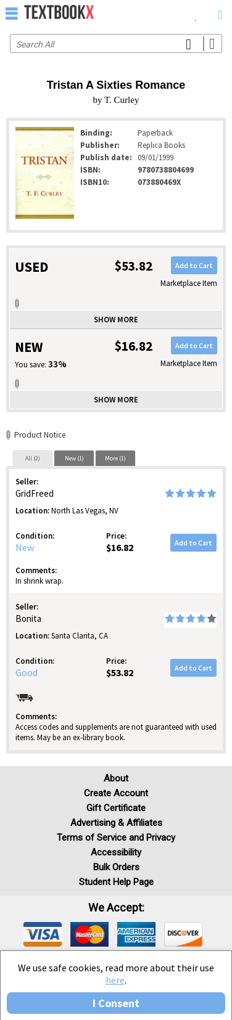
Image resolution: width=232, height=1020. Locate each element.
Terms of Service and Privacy (116, 837)
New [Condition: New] (24, 547)
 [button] (12, 13)
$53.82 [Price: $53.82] (119, 672)
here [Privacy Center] (115, 980)
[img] (42, 934)
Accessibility (116, 852)
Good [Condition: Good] (26, 672)
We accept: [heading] (116, 908)
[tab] (32, 458)
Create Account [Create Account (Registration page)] (116, 793)
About (116, 778)
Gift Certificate (116, 808)
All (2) (32, 458)
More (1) (115, 458)
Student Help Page (116, 881)
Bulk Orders (116, 867)
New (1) (74, 458)
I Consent (116, 1003)
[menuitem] (196, 12)
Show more (116, 319)
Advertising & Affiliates (116, 822)
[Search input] (116, 43)
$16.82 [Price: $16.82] (119, 547)
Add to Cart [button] (194, 265)
